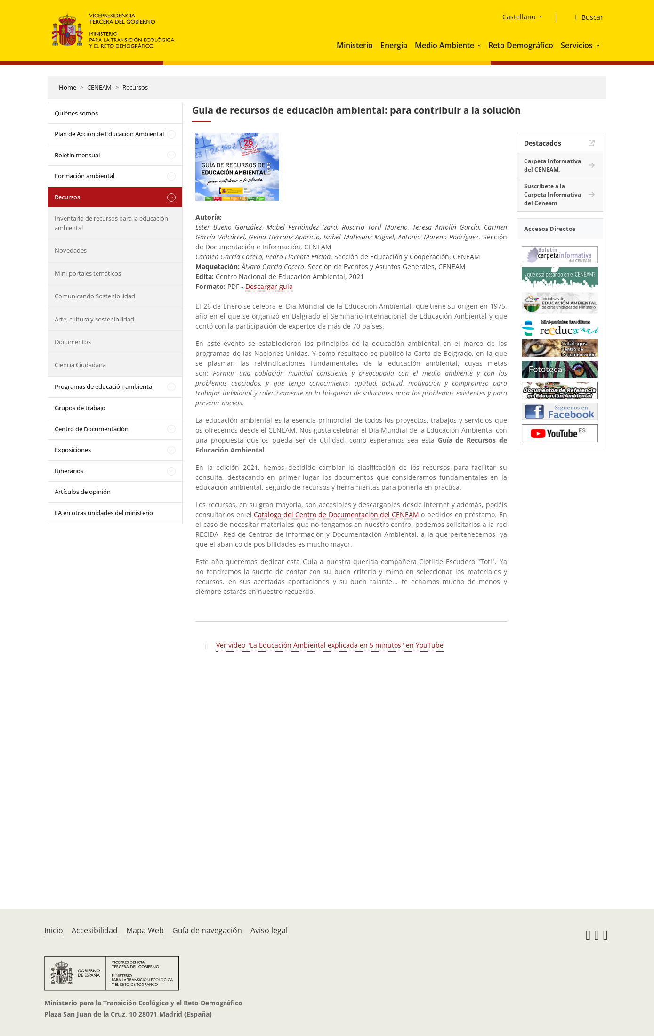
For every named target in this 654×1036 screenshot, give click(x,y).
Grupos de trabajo (80, 407)
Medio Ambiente (444, 45)
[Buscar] (585, 17)
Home (67, 87)
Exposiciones (73, 449)
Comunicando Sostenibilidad (95, 296)
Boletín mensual (77, 155)
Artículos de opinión (83, 491)
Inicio (53, 930)
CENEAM (99, 87)
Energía (393, 45)
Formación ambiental (84, 176)
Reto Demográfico (520, 45)
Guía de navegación (207, 930)
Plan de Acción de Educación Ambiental (109, 134)
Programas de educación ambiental (104, 386)
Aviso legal (269, 930)
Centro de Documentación (92, 429)
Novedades (71, 250)
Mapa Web (145, 930)
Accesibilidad (95, 930)
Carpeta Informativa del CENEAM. (552, 165)
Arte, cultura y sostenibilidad (94, 319)
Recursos (135, 87)
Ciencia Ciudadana (80, 365)
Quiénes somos (76, 113)
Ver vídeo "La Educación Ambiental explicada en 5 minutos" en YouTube (330, 645)
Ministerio (355, 45)
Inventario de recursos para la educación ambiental (111, 223)
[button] (480, 45)
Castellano (518, 16)
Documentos (73, 341)
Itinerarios (69, 471)
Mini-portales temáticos (88, 273)
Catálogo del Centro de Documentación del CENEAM (336, 514)
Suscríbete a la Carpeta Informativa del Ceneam (552, 194)
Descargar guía (269, 286)
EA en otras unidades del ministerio (104, 513)
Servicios (577, 45)
